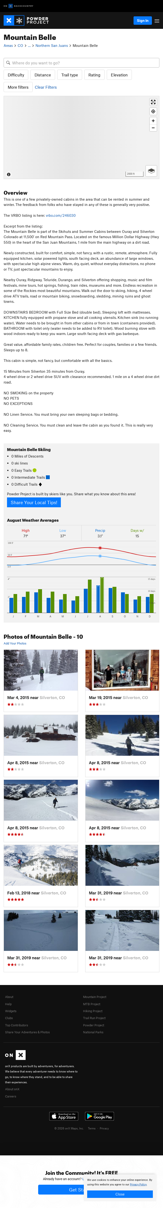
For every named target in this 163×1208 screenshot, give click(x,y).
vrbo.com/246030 (61, 215)
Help (8, 1004)
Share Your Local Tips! (34, 502)
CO (20, 45)
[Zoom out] (153, 127)
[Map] (81, 137)
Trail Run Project (94, 1018)
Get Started (81, 1189)
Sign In (143, 20)
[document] (120, 1188)
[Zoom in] (153, 120)
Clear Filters (46, 87)
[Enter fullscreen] (153, 102)
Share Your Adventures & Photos (27, 1032)
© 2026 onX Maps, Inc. (69, 1128)
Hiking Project (92, 1011)
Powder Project (93, 1025)
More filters (18, 87)
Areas (8, 45)
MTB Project (91, 1004)
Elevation (119, 74)
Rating (94, 74)
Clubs (9, 1018)
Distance (43, 74)
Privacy (104, 1128)
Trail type (69, 74)
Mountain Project (94, 997)
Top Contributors (16, 1025)
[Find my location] (153, 111)
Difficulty (16, 74)
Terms (92, 1128)
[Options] (151, 171)
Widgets (10, 1011)
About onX (12, 1089)
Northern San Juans (51, 45)
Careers (10, 1096)
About (9, 997)
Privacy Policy (138, 1184)
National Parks (93, 1032)
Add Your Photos (15, 643)
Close (120, 1194)
